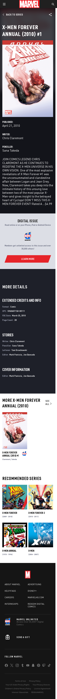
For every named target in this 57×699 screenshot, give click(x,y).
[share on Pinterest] (38, 666)
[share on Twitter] (11, 666)
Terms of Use (20, 681)
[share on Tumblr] (22, 666)
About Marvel (12, 584)
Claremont (6, 459)
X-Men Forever (9, 512)
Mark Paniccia (15, 354)
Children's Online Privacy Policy (18, 688)
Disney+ (32, 591)
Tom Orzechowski (19, 350)
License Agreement (42, 688)
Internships (11, 604)
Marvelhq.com (36, 597)
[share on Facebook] (6, 666)
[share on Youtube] (27, 666)
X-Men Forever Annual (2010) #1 (10, 454)
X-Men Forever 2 (36, 512)
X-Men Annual (9, 550)
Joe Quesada (29, 354)
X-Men (31, 550)
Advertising (34, 584)
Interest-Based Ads (20, 692)
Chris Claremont (12, 138)
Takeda (14, 459)
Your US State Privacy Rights (18, 684)
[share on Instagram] (17, 666)
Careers (9, 597)
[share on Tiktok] (49, 666)
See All (48, 402)
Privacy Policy (34, 681)
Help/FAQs (10, 591)
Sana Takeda (10, 150)
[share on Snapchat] (33, 666)
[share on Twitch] (43, 666)
